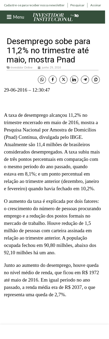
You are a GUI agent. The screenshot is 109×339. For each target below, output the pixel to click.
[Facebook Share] (53, 80)
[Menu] (9, 17)
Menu (18, 17)
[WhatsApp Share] (42, 80)
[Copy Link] (96, 80)
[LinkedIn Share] (74, 80)
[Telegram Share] (85, 80)
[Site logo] (55, 16)
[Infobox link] (34, 5)
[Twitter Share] (63, 80)
